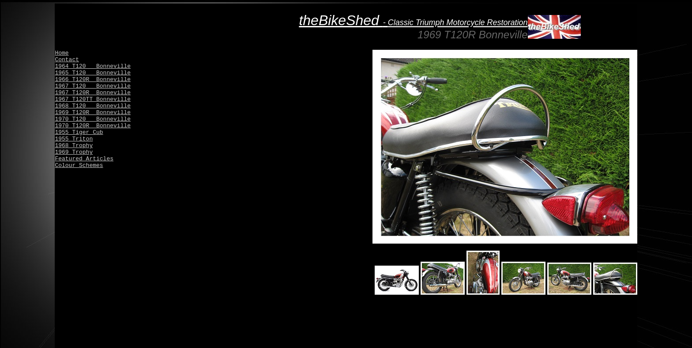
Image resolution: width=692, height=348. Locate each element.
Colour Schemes (79, 165)
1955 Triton (74, 139)
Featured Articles (84, 158)
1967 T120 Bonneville (93, 86)
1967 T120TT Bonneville (93, 99)
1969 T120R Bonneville (93, 112)
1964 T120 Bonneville (93, 66)
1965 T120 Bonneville (93, 73)
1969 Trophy (74, 152)
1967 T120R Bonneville (93, 92)
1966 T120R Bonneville (93, 79)
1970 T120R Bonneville (93, 125)
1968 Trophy (74, 145)
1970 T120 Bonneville (93, 119)
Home (61, 53)
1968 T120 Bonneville (93, 106)
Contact (67, 59)
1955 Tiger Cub (79, 132)
